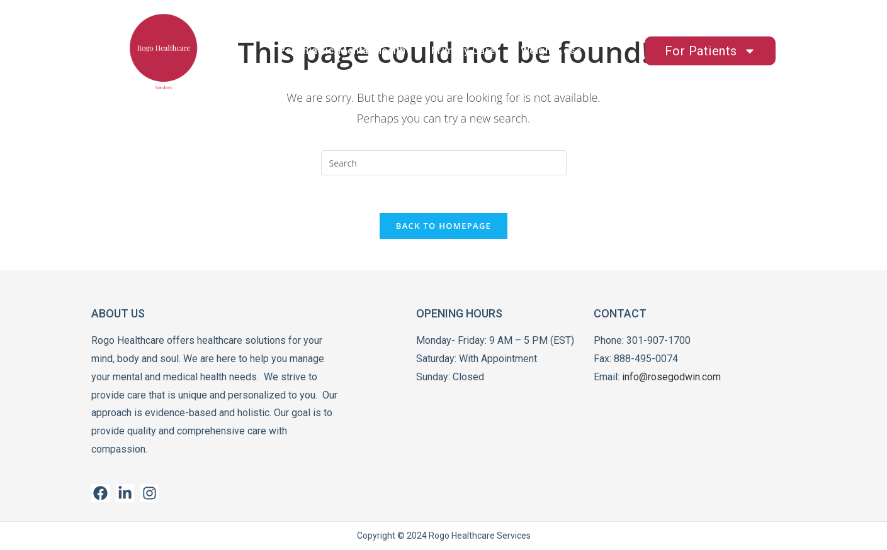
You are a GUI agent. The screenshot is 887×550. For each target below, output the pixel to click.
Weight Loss (551, 51)
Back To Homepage (443, 225)
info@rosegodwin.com (671, 377)
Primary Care (463, 51)
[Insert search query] (444, 162)
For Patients (710, 50)
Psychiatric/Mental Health (342, 51)
